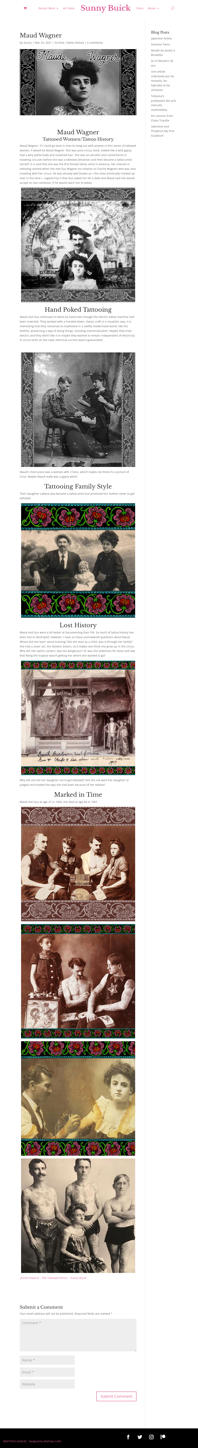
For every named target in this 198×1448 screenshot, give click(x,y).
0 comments (95, 42)
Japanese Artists (161, 38)
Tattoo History (75, 42)
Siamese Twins (160, 44)
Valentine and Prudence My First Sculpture (162, 131)
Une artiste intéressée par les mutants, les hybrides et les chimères (162, 81)
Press (140, 8)
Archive (59, 42)
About (151, 8)
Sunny (28, 42)
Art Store (68, 8)
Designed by (36, 1441)
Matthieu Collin (52, 1441)
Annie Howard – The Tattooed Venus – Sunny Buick (53, 1278)
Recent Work (47, 8)
